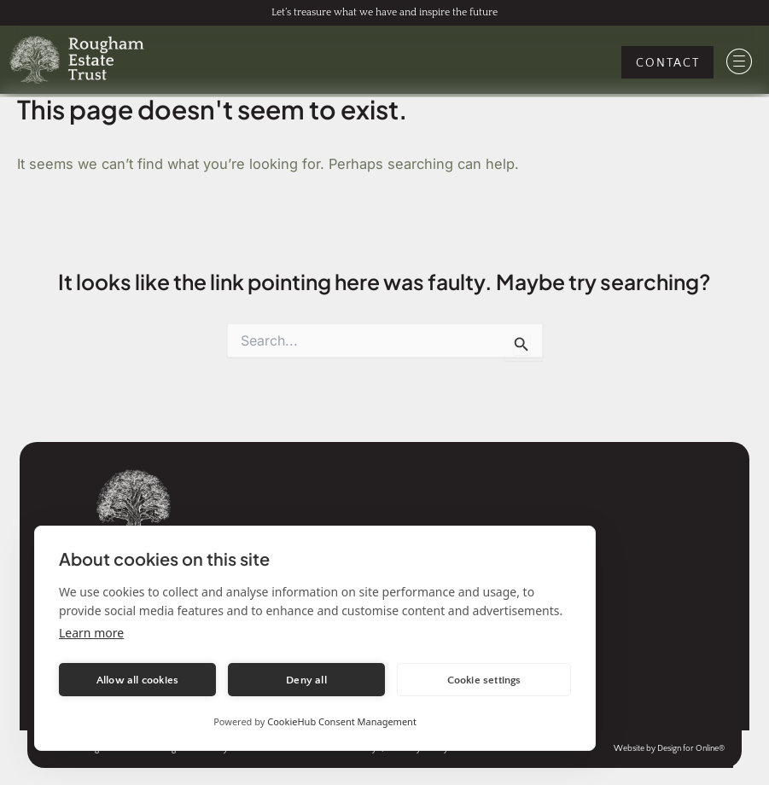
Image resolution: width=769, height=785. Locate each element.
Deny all (306, 680)
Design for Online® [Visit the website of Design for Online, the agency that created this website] (691, 748)
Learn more (91, 633)
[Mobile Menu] (739, 61)
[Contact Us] (667, 62)
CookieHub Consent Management (342, 721)
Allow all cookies (137, 680)
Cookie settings (484, 680)
